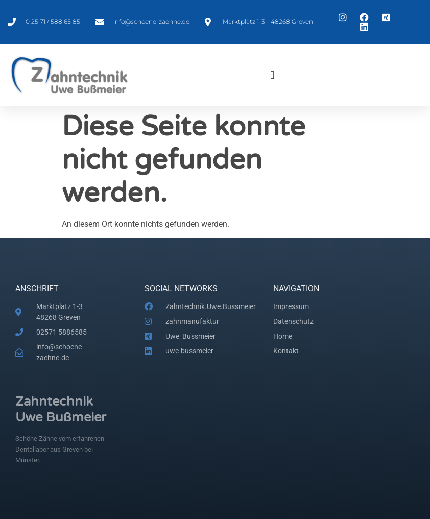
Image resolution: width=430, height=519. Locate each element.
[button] (272, 75)
